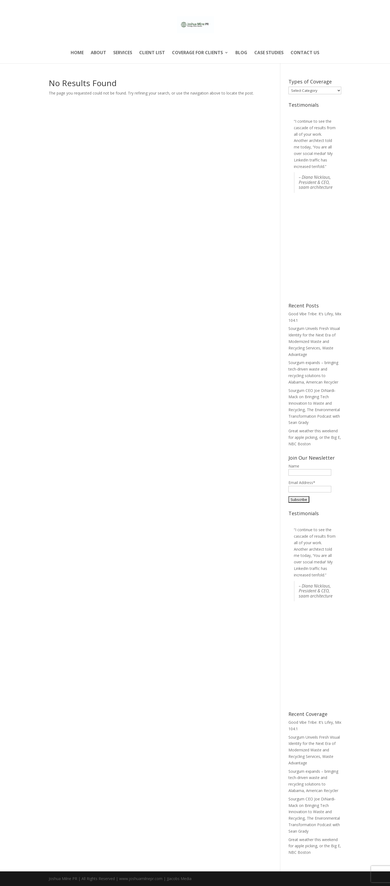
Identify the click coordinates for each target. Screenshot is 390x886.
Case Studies (269, 53)
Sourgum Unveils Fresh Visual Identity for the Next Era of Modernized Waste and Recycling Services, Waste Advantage (314, 341)
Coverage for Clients (197, 53)
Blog (241, 53)
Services (122, 53)
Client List (152, 53)
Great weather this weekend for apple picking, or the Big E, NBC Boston (314, 437)
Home (77, 53)
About (98, 53)
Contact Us (305, 53)
